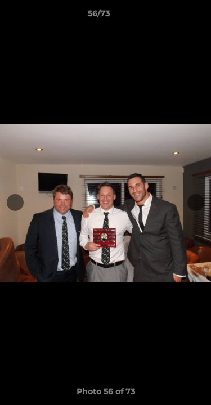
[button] (170, 16)
